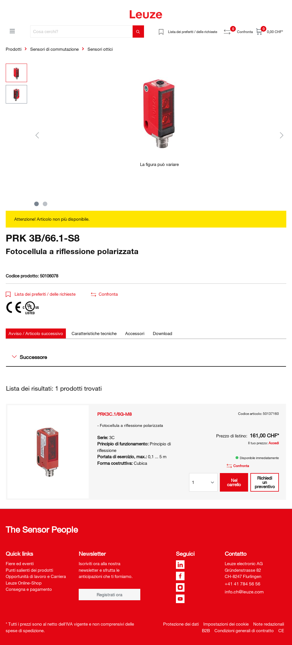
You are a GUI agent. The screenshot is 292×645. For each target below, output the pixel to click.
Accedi (274, 443)
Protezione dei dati (181, 623)
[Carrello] (269, 31)
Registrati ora (109, 594)
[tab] (36, 333)
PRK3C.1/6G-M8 (114, 414)
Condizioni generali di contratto (244, 630)
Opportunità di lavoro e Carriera (36, 576)
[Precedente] (37, 135)
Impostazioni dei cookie (226, 623)
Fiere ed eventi (20, 563)
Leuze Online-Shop (24, 582)
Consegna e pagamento (29, 589)
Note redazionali (268, 623)
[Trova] (138, 31)
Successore (29, 357)
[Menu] (12, 30)
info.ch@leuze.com (244, 592)
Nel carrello (234, 482)
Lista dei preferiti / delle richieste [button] (41, 294)
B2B (206, 630)
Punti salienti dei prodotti (29, 570)
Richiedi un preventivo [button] (265, 482)
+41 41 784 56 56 (242, 584)
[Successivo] (281, 135)
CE (281, 630)
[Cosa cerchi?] (81, 31)
